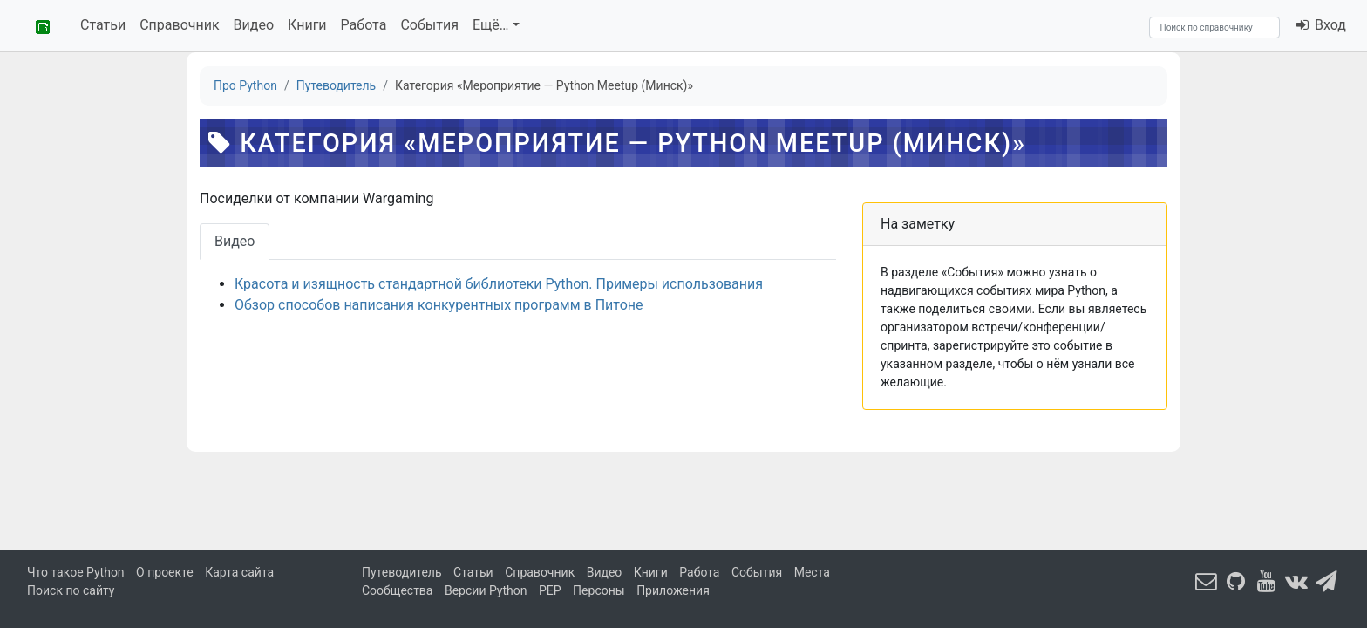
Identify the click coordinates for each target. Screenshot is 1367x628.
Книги (307, 25)
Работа (364, 25)
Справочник (179, 25)
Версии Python (486, 590)
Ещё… (491, 25)
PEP (550, 590)
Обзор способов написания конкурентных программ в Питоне (439, 305)
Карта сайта (239, 572)
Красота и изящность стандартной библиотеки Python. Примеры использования (499, 284)
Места (812, 572)
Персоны (599, 590)
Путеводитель (402, 572)
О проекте (165, 572)
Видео (254, 25)
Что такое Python (76, 572)
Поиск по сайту (70, 590)
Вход (1320, 25)
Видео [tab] (234, 241)
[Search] (1214, 27)
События (429, 25)
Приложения (673, 590)
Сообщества (397, 590)
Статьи (103, 25)
